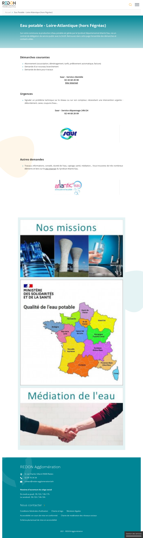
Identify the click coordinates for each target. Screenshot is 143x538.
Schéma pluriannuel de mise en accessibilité (38, 520)
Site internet (71, 82)
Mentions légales (74, 511)
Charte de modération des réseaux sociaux (79, 515)
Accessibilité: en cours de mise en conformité (39, 515)
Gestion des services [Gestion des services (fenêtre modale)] (134, 534)
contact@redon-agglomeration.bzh (39, 481)
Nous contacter (31, 505)
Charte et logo (57, 511)
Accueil (8, 12)
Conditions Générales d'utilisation (34, 511)
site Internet (50, 168)
